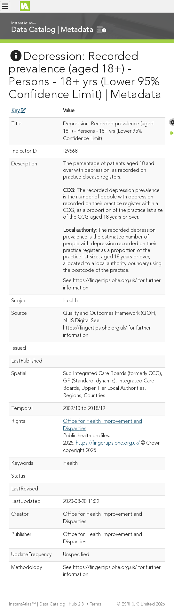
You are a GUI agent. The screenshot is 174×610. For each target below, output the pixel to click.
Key (18, 110)
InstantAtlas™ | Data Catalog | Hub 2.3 (47, 604)
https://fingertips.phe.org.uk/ (108, 443)
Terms (96, 604)
